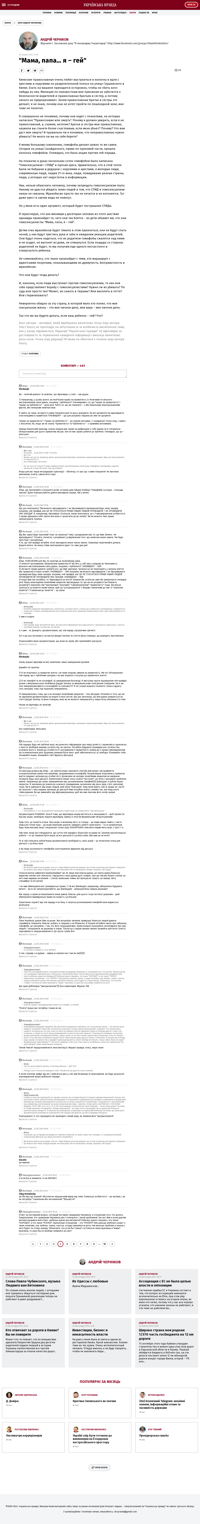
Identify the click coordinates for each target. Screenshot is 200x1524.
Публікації (70, 13)
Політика (30, 354)
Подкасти (144, 13)
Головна (47, 13)
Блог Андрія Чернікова (29, 23)
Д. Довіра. (12, 1401)
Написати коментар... (73, 374)
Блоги (133, 13)
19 (104, 1244)
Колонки (83, 13)
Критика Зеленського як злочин (94, 1401)
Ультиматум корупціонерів (24, 1435)
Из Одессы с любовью (90, 1281)
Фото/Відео (120, 13)
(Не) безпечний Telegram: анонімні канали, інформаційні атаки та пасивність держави (162, 1404)
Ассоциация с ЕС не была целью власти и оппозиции (165, 1283)
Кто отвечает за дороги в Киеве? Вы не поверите (32, 1332)
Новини (58, 13)
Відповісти (23, 437)
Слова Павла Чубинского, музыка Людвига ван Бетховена (33, 1283)
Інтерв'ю (95, 13)
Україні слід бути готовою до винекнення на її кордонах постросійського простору (92, 1439)
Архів (154, 13)
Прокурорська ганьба (154, 1435)
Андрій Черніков (54, 39)
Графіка (107, 13)
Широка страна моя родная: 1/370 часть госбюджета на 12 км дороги (166, 1334)
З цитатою (33, 437)
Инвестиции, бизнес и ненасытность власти (90, 1332)
